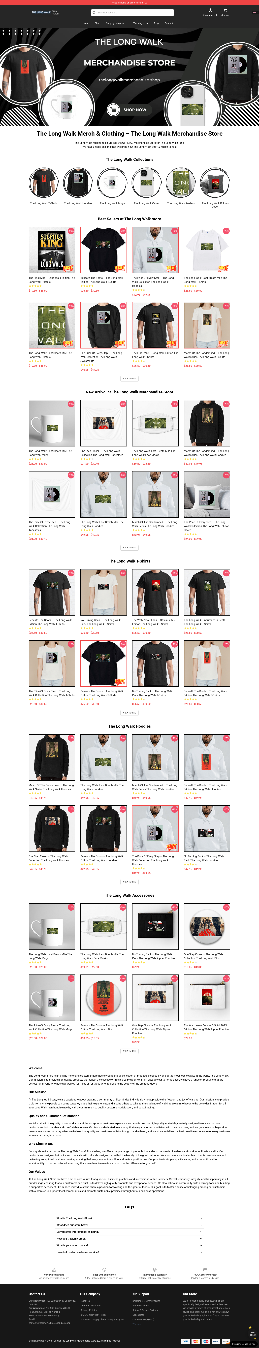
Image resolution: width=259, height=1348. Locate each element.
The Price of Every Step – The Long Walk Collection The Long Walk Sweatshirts (101, 357)
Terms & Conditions (91, 1305)
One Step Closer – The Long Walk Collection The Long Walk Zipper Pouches (151, 1029)
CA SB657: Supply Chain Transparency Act (102, 1319)
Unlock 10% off (253, 1333)
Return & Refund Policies (145, 1310)
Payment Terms (140, 1305)
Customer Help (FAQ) (143, 1319)
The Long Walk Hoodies (78, 203)
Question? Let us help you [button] (243, 1344)
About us (85, 1301)
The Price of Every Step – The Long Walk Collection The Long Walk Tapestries (49, 526)
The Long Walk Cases (147, 203)
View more (129, 378)
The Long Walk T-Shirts (44, 203)
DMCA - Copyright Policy (93, 1315)
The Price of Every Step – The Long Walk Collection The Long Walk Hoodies (153, 281)
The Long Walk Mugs (112, 203)
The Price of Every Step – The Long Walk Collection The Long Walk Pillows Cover (206, 526)
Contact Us (138, 1315)
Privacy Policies (89, 1310)
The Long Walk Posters (181, 203)
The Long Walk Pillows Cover (215, 205)
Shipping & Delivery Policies (146, 1301)
